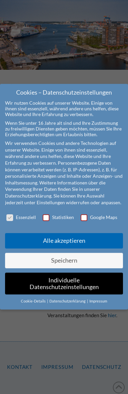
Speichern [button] (64, 253)
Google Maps (99, 210)
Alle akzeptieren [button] (64, 233)
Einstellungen (51, 195)
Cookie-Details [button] (33, 294)
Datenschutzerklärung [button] (67, 294)
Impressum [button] (98, 294)
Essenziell (21, 210)
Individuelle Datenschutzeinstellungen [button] (64, 276)
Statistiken (58, 210)
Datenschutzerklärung (28, 188)
